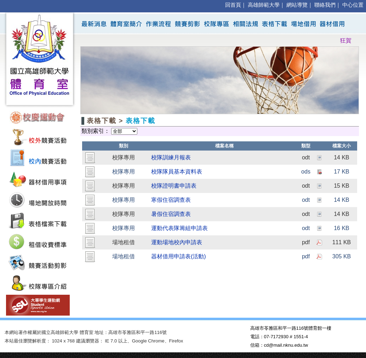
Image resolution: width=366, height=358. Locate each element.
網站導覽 (297, 5)
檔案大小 (341, 145)
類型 (305, 145)
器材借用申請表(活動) (178, 256)
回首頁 (233, 5)
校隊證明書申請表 (173, 186)
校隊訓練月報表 (171, 157)
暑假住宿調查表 (171, 214)
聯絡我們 (325, 5)
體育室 (86, 332)
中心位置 (353, 5)
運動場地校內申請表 (176, 242)
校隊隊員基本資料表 (176, 172)
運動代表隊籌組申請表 (179, 228)
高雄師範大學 (264, 5)
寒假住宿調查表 (171, 200)
